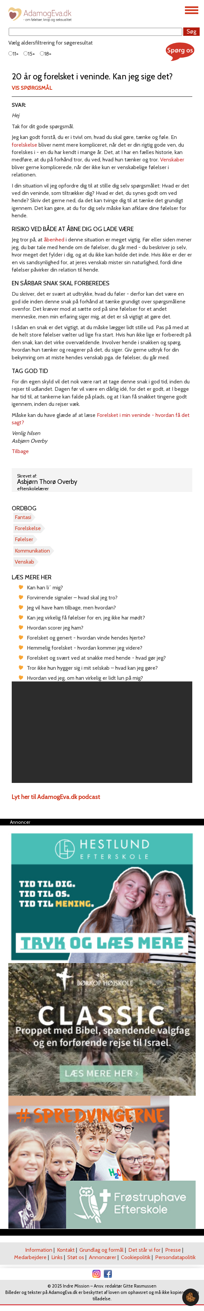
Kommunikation (32, 551)
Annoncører (102, 1257)
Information (38, 1250)
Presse (173, 1250)
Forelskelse (28, 528)
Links (57, 1257)
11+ (13, 54)
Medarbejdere (30, 1257)
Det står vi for (144, 1250)
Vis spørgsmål (32, 88)
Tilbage (20, 451)
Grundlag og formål (101, 1250)
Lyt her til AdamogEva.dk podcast (56, 797)
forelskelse (24, 145)
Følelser (24, 539)
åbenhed (54, 239)
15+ (29, 54)
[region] (102, 732)
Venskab (24, 562)
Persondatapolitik (175, 1257)
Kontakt (66, 1250)
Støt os (75, 1257)
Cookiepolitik (135, 1257)
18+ (46, 54)
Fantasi (23, 517)
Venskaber (172, 159)
